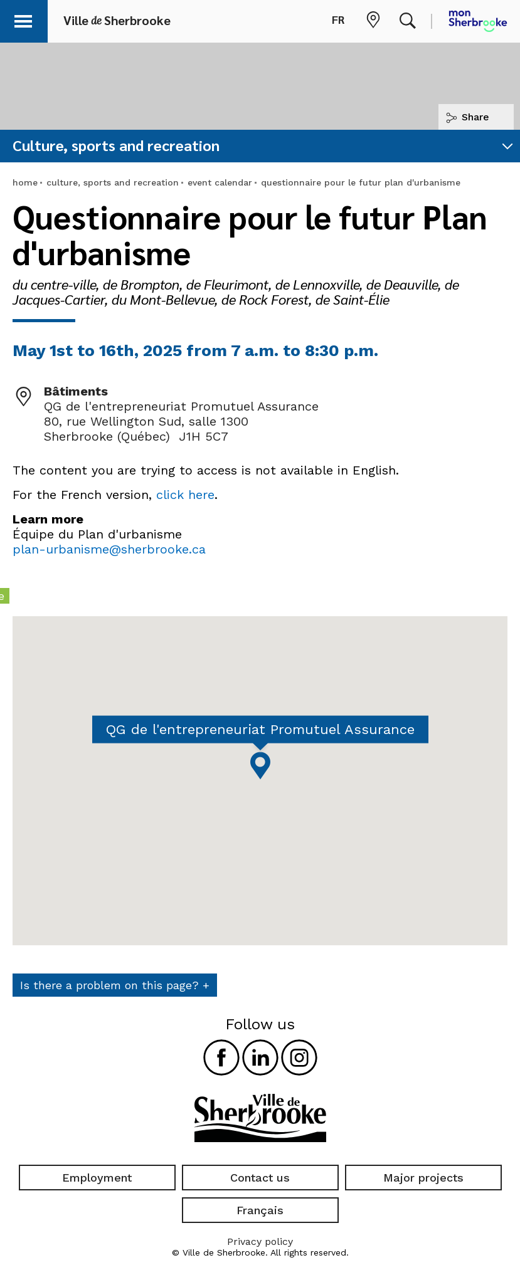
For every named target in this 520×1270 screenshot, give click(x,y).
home (25, 182)
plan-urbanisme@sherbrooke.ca (109, 549)
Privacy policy (260, 1241)
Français (260, 1210)
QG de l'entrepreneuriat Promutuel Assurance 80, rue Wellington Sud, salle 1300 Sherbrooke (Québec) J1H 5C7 (181, 421)
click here (185, 494)
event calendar (220, 182)
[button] (26, 19)
